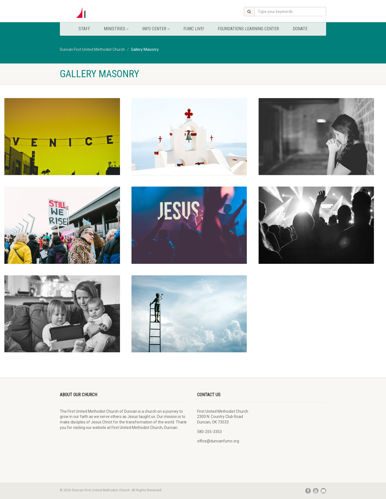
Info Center (156, 28)
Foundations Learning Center (248, 28)
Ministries (116, 28)
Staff (84, 28)
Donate (300, 28)
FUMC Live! (193, 28)
